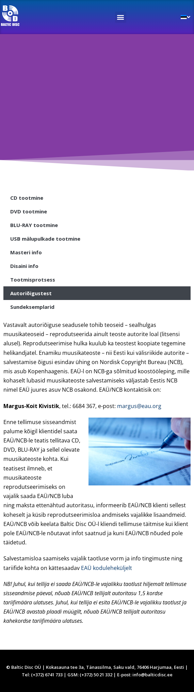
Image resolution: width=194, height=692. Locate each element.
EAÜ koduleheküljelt (106, 568)
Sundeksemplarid (32, 306)
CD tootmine (26, 197)
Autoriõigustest (31, 293)
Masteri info (26, 252)
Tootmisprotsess (32, 279)
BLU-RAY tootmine (34, 225)
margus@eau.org (139, 406)
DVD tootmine (28, 211)
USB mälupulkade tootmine (45, 238)
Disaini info (24, 265)
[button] (120, 17)
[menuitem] (185, 17)
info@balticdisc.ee (152, 675)
